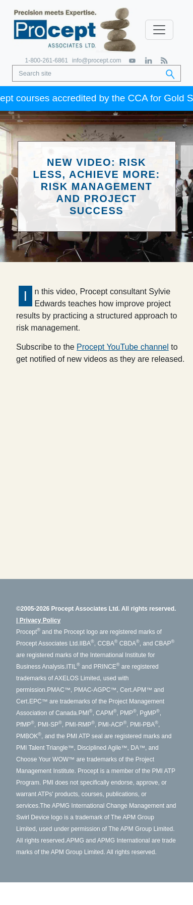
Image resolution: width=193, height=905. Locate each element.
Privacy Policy (40, 620)
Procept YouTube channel (123, 347)
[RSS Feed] (164, 60)
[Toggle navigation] (159, 30)
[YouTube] (133, 60)
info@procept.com (96, 60)
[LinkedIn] (148, 60)
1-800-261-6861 (46, 60)
